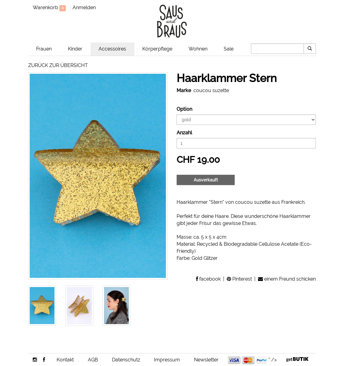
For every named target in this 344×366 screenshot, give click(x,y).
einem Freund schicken (287, 279)
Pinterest (239, 279)
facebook (208, 279)
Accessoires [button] (112, 49)
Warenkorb (49, 8)
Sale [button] (229, 49)
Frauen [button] (44, 49)
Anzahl (184, 133)
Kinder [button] (75, 49)
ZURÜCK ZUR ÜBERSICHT (58, 65)
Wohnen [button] (198, 49)
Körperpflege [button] (157, 49)
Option (184, 109)
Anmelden (84, 7)
